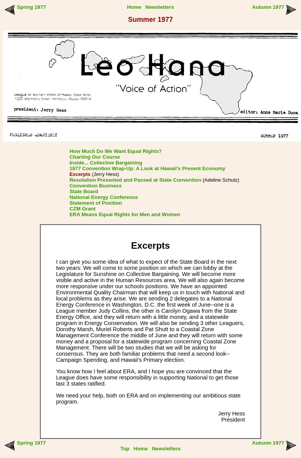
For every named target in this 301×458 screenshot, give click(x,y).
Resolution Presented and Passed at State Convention (135, 180)
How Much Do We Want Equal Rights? (115, 151)
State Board (83, 191)
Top (124, 448)
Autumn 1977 (268, 7)
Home (134, 7)
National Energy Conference (103, 197)
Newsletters (159, 7)
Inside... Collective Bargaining (105, 163)
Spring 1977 (31, 7)
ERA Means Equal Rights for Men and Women (124, 214)
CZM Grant (82, 209)
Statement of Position (95, 203)
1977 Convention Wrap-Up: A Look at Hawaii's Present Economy (147, 168)
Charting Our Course (94, 157)
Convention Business (95, 186)
